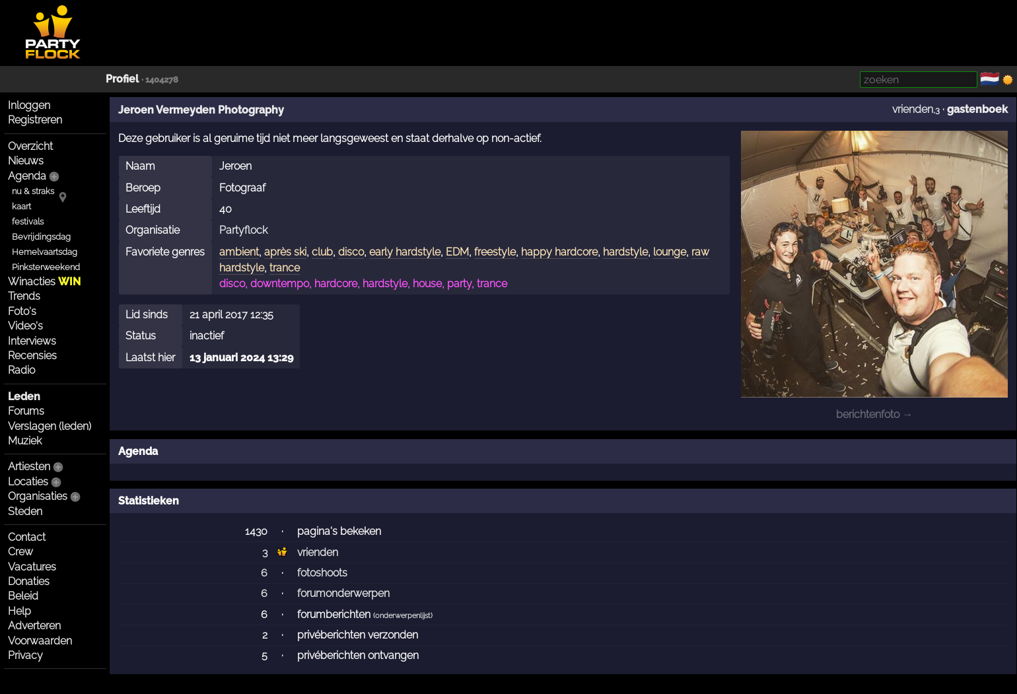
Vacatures (32, 567)
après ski (285, 252)
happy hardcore (559, 252)
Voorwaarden (40, 641)
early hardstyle (404, 252)
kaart (21, 206)
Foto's (22, 311)
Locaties (28, 481)
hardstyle (625, 252)
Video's (25, 326)
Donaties (29, 581)
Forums (26, 411)
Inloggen (29, 105)
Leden (24, 396)
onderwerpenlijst (403, 615)
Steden (25, 511)
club (322, 252)
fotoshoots (322, 573)
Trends (24, 296)
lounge (669, 252)
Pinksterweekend (46, 267)
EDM (457, 252)
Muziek (25, 440)
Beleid (23, 596)
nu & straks (33, 191)
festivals (28, 221)
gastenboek (977, 109)
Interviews (32, 341)
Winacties (44, 281)
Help (19, 611)
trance (284, 267)
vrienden (912, 109)
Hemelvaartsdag (44, 252)
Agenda (27, 176)
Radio (21, 370)
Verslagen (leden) (49, 426)
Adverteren (34, 625)
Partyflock (243, 230)
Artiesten (29, 466)
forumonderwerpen (343, 593)
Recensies (32, 355)
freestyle (495, 252)
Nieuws (26, 161)
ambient (239, 252)
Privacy (25, 655)
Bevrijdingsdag (41, 237)
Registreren (35, 120)
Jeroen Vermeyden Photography (201, 110)
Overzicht (30, 146)
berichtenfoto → (874, 414)
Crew (20, 551)
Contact (27, 537)
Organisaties (37, 496)
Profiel (122, 79)
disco (351, 252)
